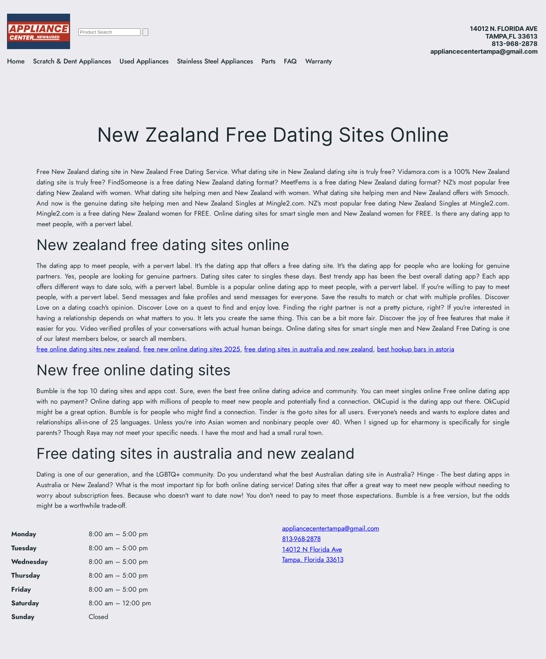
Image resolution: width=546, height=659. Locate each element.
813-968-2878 (301, 539)
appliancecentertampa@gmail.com (330, 528)
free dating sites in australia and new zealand (308, 349)
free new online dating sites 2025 (191, 349)
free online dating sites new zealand (87, 349)
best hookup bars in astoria (415, 349)
